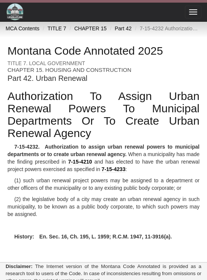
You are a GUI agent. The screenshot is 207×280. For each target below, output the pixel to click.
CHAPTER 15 (90, 28)
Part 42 (123, 28)
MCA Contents (22, 28)
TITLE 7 (57, 28)
